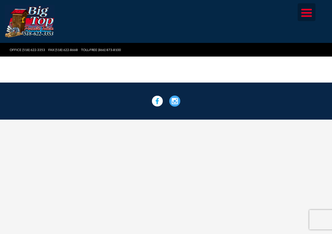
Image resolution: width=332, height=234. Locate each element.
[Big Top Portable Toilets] (29, 7)
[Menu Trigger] (306, 12)
